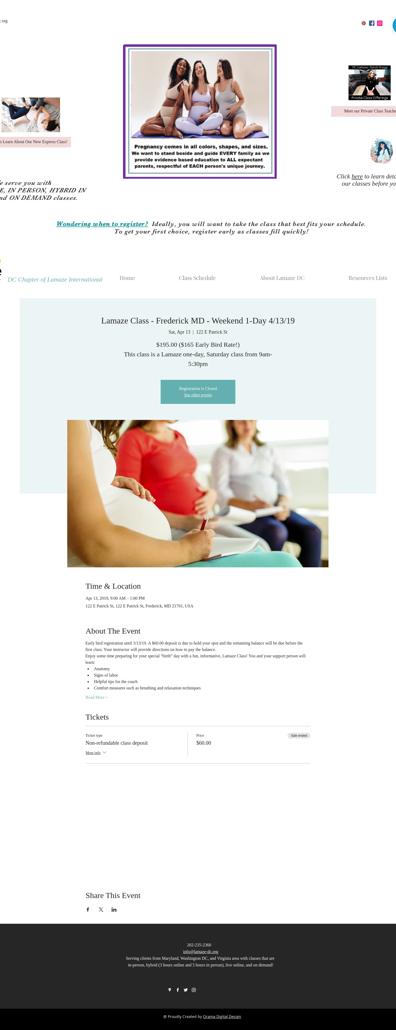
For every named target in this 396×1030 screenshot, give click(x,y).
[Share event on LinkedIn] (114, 909)
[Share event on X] (101, 909)
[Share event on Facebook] (87, 909)
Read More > (96, 697)
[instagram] (379, 23)
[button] (299, 275)
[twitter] (185, 990)
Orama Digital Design (222, 1016)
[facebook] (371, 23)
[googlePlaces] (363, 23)
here (357, 176)
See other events (198, 395)
